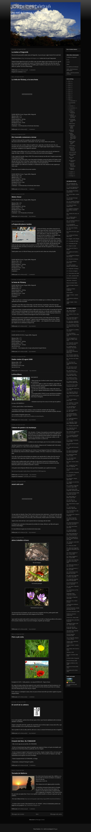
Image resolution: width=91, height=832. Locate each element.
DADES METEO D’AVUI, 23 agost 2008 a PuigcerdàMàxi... (72, 136)
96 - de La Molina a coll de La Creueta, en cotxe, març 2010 (73, 326)
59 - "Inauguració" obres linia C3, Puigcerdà (72, 466)
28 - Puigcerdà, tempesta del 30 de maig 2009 (72, 580)
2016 (69, 83)
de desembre (72, 100)
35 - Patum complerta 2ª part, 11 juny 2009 (72, 553)
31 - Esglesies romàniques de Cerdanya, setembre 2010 (73, 210)
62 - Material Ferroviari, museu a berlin (72, 455)
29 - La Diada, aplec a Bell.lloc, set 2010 (72, 218)
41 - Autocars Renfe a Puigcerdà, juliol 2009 (71, 530)
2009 (69, 97)
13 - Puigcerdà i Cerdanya (72, 268)
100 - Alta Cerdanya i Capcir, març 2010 (71, 311)
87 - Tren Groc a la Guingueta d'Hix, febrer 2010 (72, 363)
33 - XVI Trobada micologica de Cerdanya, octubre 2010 (73, 202)
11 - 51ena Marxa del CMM (73, 273)
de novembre (72, 102)
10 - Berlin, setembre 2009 (73, 275)
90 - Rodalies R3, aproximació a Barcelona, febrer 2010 (72, 351)
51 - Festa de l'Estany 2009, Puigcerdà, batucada (73, 493)
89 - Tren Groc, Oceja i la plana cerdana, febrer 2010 (73, 355)
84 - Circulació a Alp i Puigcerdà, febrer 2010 (72, 375)
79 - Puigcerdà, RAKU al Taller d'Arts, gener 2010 (72, 393)
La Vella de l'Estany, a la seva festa (25, 79)
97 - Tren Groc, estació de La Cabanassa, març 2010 (72, 322)
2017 (69, 81)
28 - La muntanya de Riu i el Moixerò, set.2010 (73, 221)
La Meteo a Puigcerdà (72, 57)
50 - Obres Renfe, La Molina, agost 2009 (71, 497)
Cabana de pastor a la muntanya (24, 428)
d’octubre (71, 106)
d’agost (71, 110)
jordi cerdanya (71, 682)
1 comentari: (32, 189)
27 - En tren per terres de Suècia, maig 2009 (72, 583)
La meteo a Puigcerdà (20, 52)
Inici (37, 814)
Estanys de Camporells (72, 278)
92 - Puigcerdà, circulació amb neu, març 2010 (72, 343)
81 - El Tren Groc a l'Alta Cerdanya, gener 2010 (72, 385)
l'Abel (68, 64)
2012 (69, 91)
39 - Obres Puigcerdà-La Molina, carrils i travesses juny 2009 (72, 538)
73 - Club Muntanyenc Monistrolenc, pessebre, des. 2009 (72, 415)
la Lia (68, 59)
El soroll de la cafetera (20, 705)
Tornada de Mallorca (19, 773)
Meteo (24, 71)
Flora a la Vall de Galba (72, 282)
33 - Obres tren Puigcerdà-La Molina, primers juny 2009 (73, 561)
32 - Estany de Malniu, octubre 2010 (72, 206)
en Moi (68, 62)
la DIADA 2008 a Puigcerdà (73, 658)
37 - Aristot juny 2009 (71, 545)
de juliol (71, 171)
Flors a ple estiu (18, 637)
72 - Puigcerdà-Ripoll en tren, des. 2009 (72, 419)
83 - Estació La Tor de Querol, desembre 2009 (72, 378)
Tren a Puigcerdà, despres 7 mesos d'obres (72, 638)
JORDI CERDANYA (31, 7)
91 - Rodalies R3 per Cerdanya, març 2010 (71, 347)
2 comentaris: (32, 69)
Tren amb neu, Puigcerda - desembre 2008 (73, 631)
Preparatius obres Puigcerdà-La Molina (71, 594)
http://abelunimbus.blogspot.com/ (32, 805)
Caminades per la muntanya (29, 476)
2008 (69, 99)
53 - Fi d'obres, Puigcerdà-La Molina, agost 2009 (73, 486)
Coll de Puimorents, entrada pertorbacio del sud (73, 608)
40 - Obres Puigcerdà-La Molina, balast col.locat (72, 534)
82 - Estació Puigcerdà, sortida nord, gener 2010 (72, 382)
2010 (69, 95)
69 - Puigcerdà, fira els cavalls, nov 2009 (72, 428)
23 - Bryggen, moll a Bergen (73, 238)
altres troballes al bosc (20, 540)
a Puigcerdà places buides (22, 224)
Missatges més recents (18, 814)
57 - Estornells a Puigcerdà (73, 472)
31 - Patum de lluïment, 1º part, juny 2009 (72, 569)
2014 (69, 87)
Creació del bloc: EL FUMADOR (24, 741)
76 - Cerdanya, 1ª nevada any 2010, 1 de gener (72, 403)
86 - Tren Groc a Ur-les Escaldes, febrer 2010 (72, 367)
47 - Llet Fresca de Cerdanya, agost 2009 (72, 508)
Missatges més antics (56, 814)
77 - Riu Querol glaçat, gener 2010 (72, 400)
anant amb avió (17, 484)
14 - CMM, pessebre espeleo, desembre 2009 (72, 265)
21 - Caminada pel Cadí (72, 243)
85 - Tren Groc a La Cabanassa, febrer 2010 (72, 371)
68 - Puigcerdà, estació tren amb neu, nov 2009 (73, 432)
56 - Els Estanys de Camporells (71, 475)
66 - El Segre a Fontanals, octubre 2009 (72, 441)
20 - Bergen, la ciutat (71, 245)
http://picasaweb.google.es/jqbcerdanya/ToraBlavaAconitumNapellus (28, 416)
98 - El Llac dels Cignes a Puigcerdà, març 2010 (72, 318)
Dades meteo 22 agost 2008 (22, 359)
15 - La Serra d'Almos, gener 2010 (72, 262)
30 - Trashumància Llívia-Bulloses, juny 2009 (72, 572)
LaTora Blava (17, 374)
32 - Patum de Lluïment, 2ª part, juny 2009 (73, 565)
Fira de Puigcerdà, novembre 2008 (71, 635)
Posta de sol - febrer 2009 (72, 617)
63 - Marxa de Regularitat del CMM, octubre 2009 (72, 451)
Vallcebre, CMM (70, 652)
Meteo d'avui (16, 197)
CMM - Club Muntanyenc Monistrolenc (72, 70)
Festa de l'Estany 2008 (72, 660)
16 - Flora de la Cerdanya (72, 259)
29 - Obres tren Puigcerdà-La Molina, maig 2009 (73, 576)
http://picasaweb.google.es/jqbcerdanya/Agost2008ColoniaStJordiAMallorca (43, 798)
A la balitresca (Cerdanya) (72, 66)
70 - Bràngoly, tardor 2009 (72, 425)
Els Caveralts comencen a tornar (24, 137)
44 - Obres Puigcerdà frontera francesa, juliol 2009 (72, 519)
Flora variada (70, 292)
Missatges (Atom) (40, 819)
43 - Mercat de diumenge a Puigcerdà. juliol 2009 (73, 523)
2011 (69, 93)
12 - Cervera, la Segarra (72, 271)
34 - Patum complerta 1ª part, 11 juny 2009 (72, 557)
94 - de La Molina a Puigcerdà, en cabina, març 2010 (73, 334)
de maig (71, 175)
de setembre (72, 108)
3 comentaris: (32, 129)
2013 (69, 89)
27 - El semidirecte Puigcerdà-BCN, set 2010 (72, 225)
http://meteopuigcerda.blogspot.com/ (30, 58)
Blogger (55, 829)
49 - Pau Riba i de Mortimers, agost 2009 (72, 500)
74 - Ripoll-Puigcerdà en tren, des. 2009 (72, 411)
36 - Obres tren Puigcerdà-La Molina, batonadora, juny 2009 (73, 549)
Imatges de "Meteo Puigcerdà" (71, 289)
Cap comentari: (32, 216)
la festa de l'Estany (19, 282)
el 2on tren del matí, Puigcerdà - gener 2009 (72, 628)
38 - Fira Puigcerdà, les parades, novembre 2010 (72, 184)
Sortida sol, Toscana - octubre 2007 (71, 614)
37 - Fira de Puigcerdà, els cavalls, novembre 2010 (72, 188)
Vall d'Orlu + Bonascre (72, 280)
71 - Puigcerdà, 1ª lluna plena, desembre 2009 (72, 423)
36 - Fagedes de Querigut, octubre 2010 (72, 191)
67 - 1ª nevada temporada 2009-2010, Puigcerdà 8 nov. (72, 436)
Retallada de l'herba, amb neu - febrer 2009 (72, 624)
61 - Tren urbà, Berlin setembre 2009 (71, 459)
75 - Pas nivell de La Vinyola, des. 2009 (71, 407)
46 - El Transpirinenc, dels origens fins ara (72, 511)
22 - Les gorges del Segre (72, 241)
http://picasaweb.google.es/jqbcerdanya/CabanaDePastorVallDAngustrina (29, 471)
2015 (69, 85)
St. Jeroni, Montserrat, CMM (73, 611)
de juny (71, 173)
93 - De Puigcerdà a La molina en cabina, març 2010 (72, 339)
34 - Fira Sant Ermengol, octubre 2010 (72, 198)
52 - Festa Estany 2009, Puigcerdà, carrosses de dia (73, 490)
